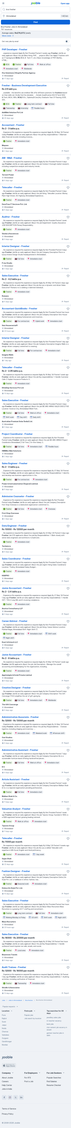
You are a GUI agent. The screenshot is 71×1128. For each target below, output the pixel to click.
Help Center (7, 1085)
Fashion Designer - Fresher (16, 871)
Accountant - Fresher (13, 125)
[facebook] (4, 1097)
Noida (4, 1028)
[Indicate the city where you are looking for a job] (35, 16)
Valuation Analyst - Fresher (16, 809)
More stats (8, 35)
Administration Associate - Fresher (20, 717)
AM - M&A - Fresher (12, 158)
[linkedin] (21, 1097)
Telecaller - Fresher (12, 187)
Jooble (17, 1123)
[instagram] (10, 1097)
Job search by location (32, 1018)
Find (36, 22)
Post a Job (28, 1081)
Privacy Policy (7, 1114)
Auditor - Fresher (11, 217)
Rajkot (4, 1018)
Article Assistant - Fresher (16, 779)
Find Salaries (52, 1081)
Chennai (5, 1032)
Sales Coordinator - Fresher (16, 558)
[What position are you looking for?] (35, 9)
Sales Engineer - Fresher (14, 463)
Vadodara (5, 1035)
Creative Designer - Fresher (16, 687)
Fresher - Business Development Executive (24, 85)
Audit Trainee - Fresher (14, 967)
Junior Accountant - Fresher (16, 588)
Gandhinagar (7, 1041)
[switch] (67, 41)
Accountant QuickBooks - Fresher (19, 308)
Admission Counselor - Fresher (18, 496)
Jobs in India (7, 1089)
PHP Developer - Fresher (14, 49)
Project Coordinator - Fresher (17, 434)
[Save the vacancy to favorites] (68, 49)
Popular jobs (28, 1015)
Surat (4, 1022)
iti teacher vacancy (54, 1021)
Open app (65, 3)
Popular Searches (54, 1077)
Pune (4, 1015)
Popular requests (10, 1006)
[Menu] (3, 3)
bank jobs (50, 1024)
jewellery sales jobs (54, 1017)
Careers (5, 1081)
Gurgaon (5, 1038)
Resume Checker (54, 1085)
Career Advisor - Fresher (14, 621)
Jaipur (4, 1025)
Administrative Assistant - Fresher (20, 750)
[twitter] (15, 1097)
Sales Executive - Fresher (15, 275)
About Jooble (7, 1077)
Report (65, 78)
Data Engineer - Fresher (14, 526)
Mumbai (5, 1045)
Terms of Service (9, 1109)
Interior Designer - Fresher (15, 246)
